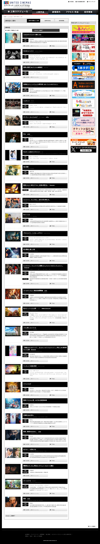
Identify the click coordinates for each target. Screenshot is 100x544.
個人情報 (48, 534)
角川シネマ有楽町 (38, 536)
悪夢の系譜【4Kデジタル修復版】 (33, 67)
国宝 (24, 498)
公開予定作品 (47, 20)
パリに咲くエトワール (29, 327)
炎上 (24, 134)
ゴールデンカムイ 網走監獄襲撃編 (33, 290)
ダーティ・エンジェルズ (30, 117)
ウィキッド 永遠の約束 (30, 366)
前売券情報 (61, 20)
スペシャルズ (27, 383)
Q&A (31, 536)
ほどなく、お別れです (29, 449)
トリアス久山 (9, 16)
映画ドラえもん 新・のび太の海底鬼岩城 (35, 400)
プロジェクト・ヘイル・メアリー (33, 233)
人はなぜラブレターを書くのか (32, 34)
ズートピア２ (27, 480)
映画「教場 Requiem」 (30, 431)
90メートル (26, 214)
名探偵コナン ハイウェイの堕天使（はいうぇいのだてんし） (40, 84)
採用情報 (42, 534)
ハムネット (26, 100)
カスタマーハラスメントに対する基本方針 (61, 534)
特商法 (26, 536)
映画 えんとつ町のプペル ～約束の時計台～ (35, 185)
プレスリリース (34, 534)
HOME (5, 16)
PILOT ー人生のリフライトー (31, 151)
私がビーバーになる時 (29, 308)
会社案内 (27, 534)
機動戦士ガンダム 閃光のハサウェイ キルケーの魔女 (38, 465)
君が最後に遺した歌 (29, 249)
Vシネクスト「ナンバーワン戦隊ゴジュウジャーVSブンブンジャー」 (43, 265)
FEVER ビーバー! (28, 51)
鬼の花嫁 (25, 166)
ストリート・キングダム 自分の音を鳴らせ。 (36, 199)
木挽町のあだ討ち (28, 415)
